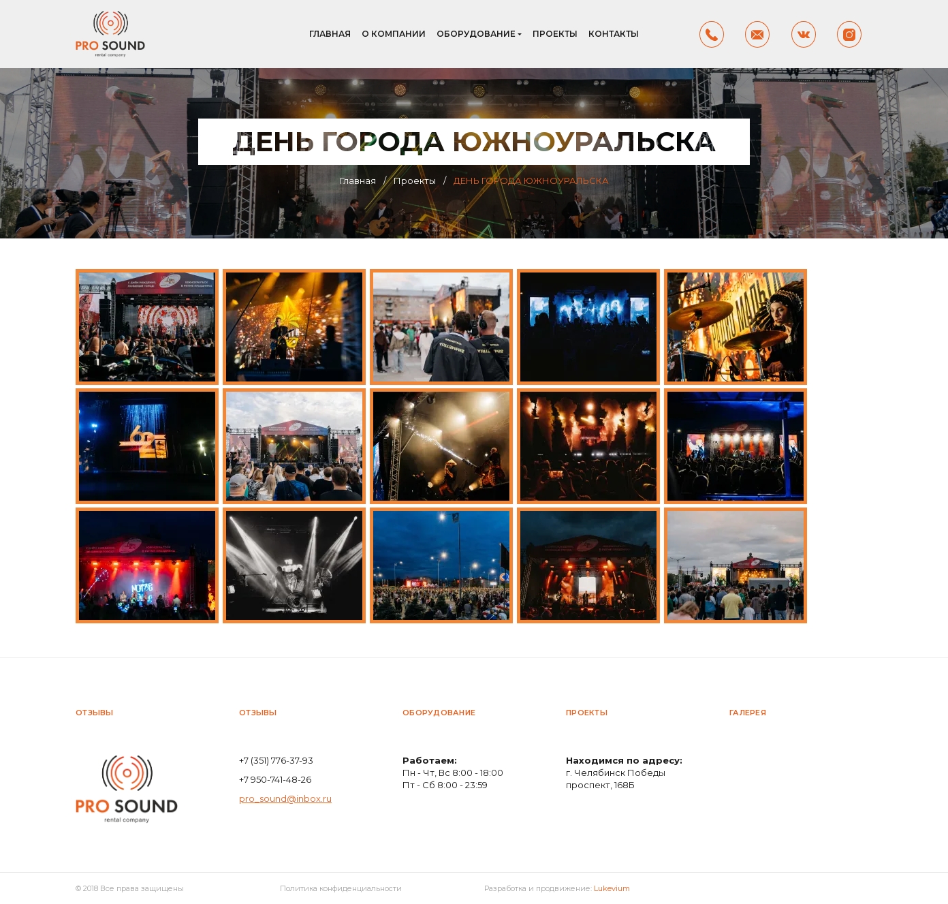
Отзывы (95, 712)
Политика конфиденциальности (341, 888)
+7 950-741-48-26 (275, 779)
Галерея (747, 712)
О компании (394, 34)
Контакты (613, 34)
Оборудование (476, 34)
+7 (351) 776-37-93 (276, 760)
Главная (330, 34)
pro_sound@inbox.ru (285, 798)
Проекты (555, 34)
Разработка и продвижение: (557, 888)
